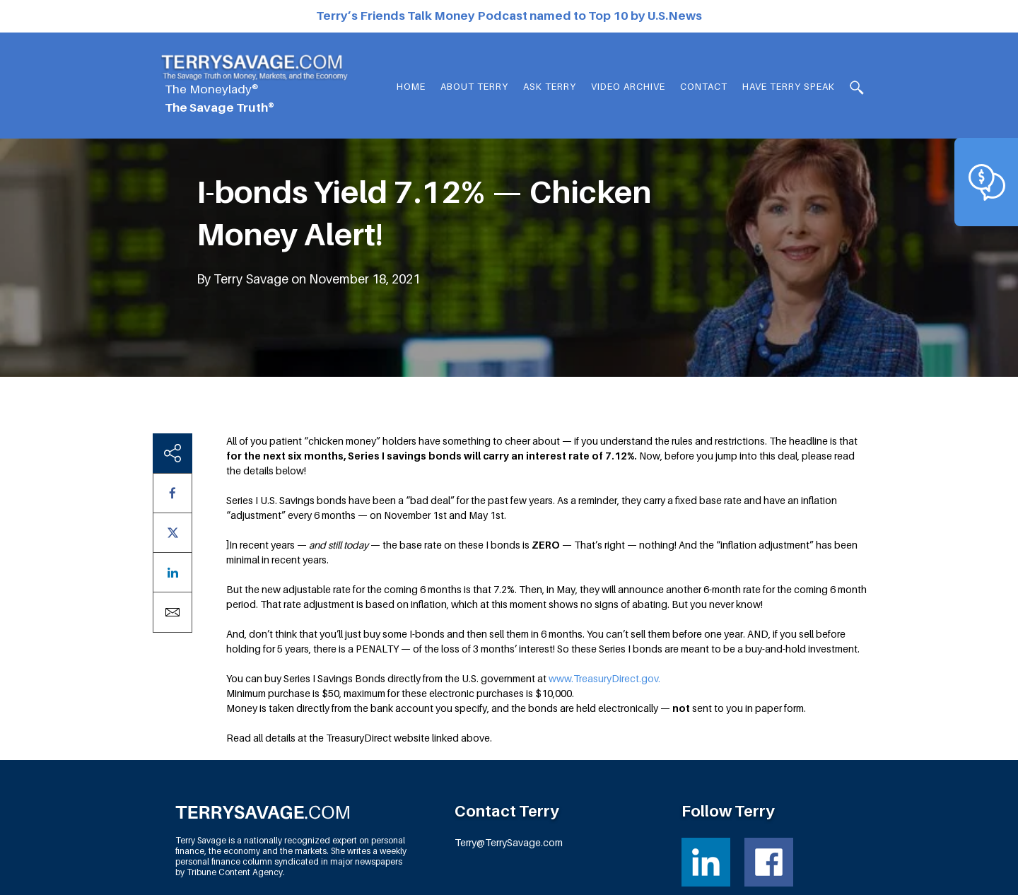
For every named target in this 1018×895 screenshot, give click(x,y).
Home (411, 86)
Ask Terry (549, 86)
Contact (703, 86)
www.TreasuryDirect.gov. (604, 678)
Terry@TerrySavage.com (509, 842)
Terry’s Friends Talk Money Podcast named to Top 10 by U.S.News (509, 15)
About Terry (474, 86)
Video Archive (628, 86)
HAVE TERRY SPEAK (788, 86)
